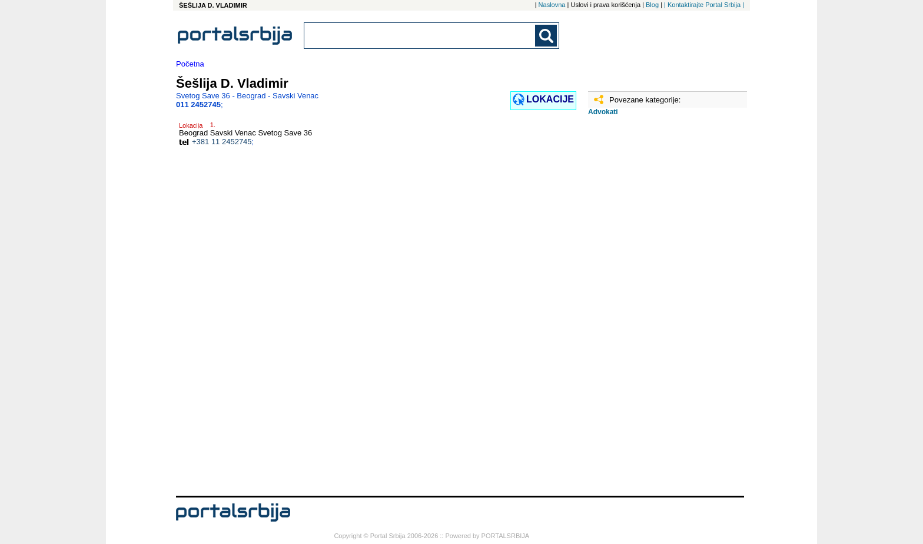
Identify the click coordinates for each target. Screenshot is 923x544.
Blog (652, 4)
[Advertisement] (647, 310)
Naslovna (552, 4)
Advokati (603, 112)
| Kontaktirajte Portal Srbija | (704, 4)
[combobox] (420, 36)
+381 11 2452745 (222, 141)
